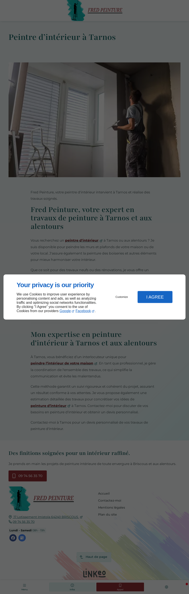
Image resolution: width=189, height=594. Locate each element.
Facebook (83, 311)
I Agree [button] (155, 297)
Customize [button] (122, 297)
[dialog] (94, 297)
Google (65, 311)
